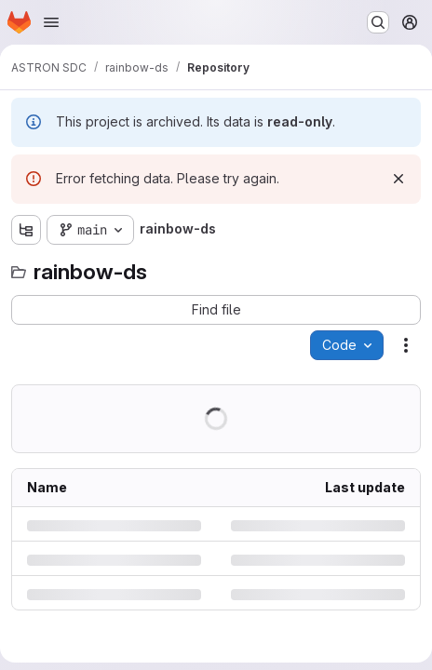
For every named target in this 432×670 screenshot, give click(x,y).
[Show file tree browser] (26, 230)
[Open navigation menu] (51, 22)
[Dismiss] (398, 179)
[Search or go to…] (378, 22)
